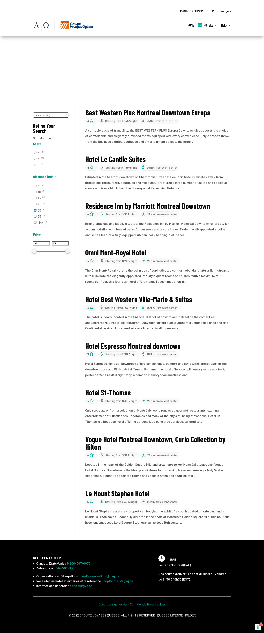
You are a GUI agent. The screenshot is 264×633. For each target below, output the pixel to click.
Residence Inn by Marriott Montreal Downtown (147, 205)
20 (39, 204)
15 (39, 198)
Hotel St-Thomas (108, 392)
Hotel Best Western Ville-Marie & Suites (138, 299)
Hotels (205, 25)
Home (191, 25)
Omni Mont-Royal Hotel (115, 252)
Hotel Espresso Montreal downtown (133, 345)
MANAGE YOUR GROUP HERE (197, 11)
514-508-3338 (66, 568)
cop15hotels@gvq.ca (118, 581)
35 (39, 216)
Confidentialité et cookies (148, 604)
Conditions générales (113, 604)
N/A (40, 223)
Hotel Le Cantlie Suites (115, 158)
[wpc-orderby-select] (51, 115)
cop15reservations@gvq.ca (99, 576)
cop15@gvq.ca (82, 586)
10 (39, 192)
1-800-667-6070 (78, 563)
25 (39, 210)
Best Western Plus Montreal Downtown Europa (147, 112)
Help (224, 25)
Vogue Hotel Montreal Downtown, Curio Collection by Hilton (155, 443)
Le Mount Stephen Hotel (117, 493)
